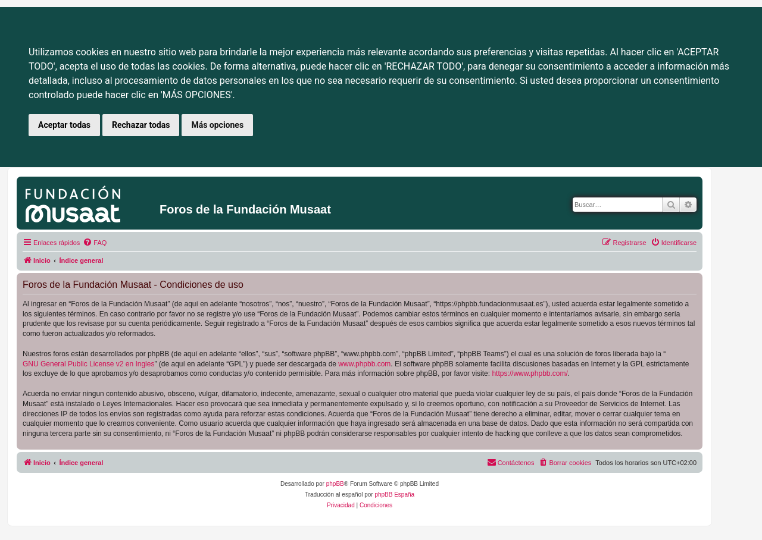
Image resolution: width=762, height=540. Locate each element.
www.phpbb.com (364, 364)
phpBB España (394, 494)
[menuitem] (95, 243)
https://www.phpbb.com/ (529, 373)
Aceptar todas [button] (64, 125)
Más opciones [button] (217, 125)
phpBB (335, 484)
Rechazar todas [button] (141, 125)
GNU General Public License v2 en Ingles (88, 364)
